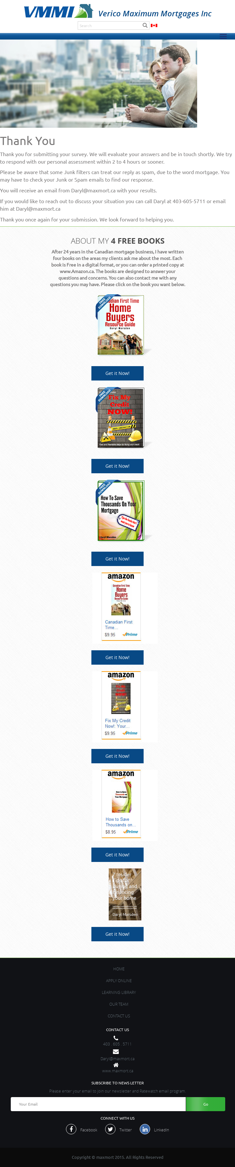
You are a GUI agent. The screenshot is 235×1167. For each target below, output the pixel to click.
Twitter (125, 1129)
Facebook (88, 1129)
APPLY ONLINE (119, 980)
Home (119, 968)
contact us (119, 1015)
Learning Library (119, 992)
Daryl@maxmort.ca (117, 1058)
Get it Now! (117, 373)
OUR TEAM (118, 1004)
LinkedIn (161, 1129)
